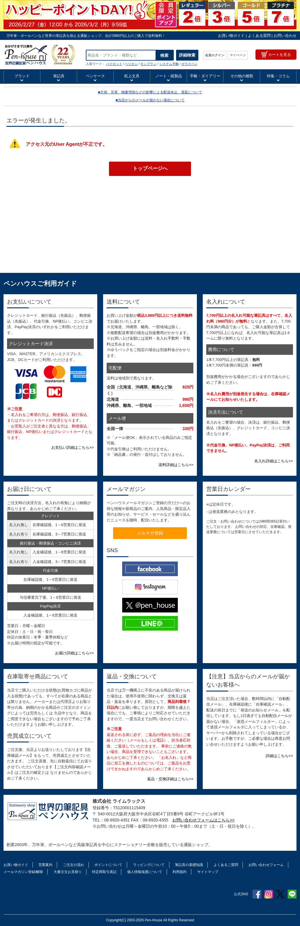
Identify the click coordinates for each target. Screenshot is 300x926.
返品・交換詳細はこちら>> (170, 779)
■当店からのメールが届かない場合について (149, 100)
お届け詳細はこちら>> (74, 653)
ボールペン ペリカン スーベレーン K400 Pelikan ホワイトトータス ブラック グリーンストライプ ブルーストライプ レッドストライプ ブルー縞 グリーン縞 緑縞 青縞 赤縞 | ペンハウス (40, 54)
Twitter (280, 894)
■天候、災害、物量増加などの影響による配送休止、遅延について (150, 92)
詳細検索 (187, 55)
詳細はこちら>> (279, 756)
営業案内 (45, 865)
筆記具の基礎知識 (189, 865)
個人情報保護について (144, 872)
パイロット (114, 64)
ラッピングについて (149, 865)
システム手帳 (169, 64)
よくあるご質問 (226, 865)
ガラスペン (189, 64)
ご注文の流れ (73, 865)
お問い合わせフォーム (266, 865)
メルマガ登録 (150, 532)
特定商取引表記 (104, 872)
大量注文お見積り (68, 872)
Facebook (257, 894)
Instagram (268, 894)
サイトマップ (207, 872)
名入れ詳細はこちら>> (273, 461)
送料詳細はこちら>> (175, 465)
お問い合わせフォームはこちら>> (203, 820)
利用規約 (180, 872)
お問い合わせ (285, 35)
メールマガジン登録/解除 (23, 872)
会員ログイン (214, 55)
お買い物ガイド (231, 35)
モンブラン (148, 64)
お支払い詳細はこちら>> (72, 447)
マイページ (238, 55)
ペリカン (131, 64)
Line (292, 894)
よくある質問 (259, 35)
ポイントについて (108, 865)
